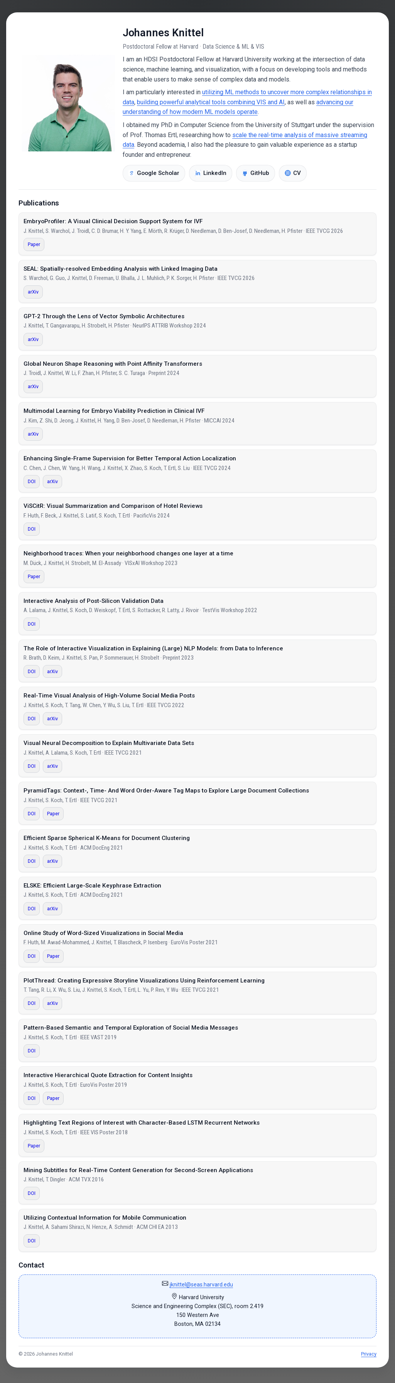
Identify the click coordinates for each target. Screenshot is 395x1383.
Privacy (368, 1354)
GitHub (255, 173)
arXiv (33, 292)
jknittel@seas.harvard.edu (201, 1284)
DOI (31, 481)
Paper (34, 244)
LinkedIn (210, 173)
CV (293, 173)
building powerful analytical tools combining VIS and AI (211, 102)
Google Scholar (153, 173)
